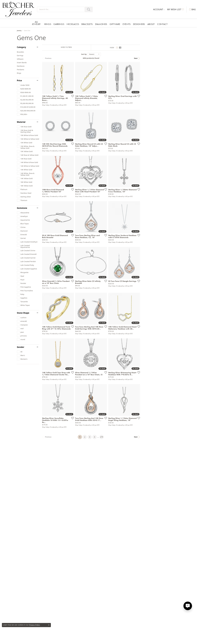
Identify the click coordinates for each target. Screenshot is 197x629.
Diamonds (101, 24)
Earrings (59, 24)
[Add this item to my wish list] (85, 109)
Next (176, 58)
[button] (159, 9)
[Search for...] (61, 9)
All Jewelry (36, 23)
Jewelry (19, 30)
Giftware (115, 24)
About (151, 24)
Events (127, 24)
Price (19, 80)
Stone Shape (23, 313)
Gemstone (22, 208)
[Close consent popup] (49, 625)
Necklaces (73, 24)
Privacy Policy (34, 625)
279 (121, 540)
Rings (47, 24)
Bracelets (87, 24)
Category (21, 47)
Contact (162, 24)
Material (21, 122)
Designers (139, 24)
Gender (20, 347)
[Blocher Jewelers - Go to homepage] (19, 9)
